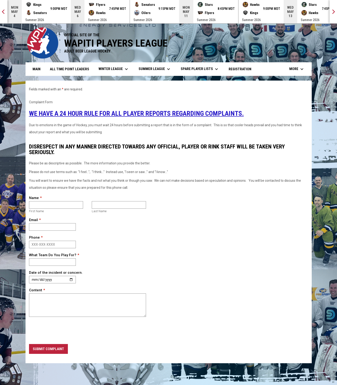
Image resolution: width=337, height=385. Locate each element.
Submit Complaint (48, 349)
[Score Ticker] (168, 11)
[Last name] (119, 205)
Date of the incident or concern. (56, 272)
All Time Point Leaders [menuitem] (69, 69)
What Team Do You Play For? (52, 255)
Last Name (99, 211)
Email (33, 220)
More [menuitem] (297, 69)
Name (34, 198)
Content (35, 290)
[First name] (56, 205)
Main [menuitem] (36, 69)
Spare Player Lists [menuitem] (200, 69)
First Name (36, 211)
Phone (34, 237)
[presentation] (64, 331)
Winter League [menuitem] (114, 69)
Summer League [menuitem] (155, 69)
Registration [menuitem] (240, 69)
